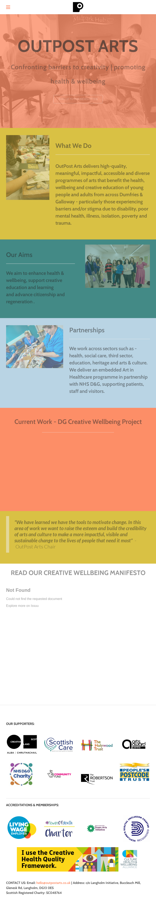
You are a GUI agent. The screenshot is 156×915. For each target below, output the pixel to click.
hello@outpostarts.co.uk (53, 883)
